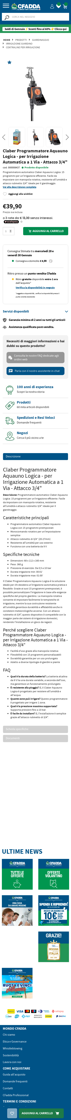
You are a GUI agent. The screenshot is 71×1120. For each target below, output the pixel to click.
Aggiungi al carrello (46, 231)
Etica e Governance (15, 1041)
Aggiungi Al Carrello (41, 1113)
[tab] (35, 311)
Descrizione (13, 456)
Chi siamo (9, 1035)
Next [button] (67, 137)
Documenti (13, 738)
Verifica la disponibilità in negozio (35, 287)
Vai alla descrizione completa (19, 187)
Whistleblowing (12, 1048)
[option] (35, 93)
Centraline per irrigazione (23, 47)
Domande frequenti (15, 1081)
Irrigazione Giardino (19, 43)
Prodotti (21, 40)
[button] (52, 6)
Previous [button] (4, 137)
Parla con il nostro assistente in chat (34, 371)
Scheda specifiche (17, 729)
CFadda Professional (16, 1095)
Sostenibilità (11, 1055)
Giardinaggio (40, 40)
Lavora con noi (12, 1062)
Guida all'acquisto (14, 1074)
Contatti (8, 1088)
